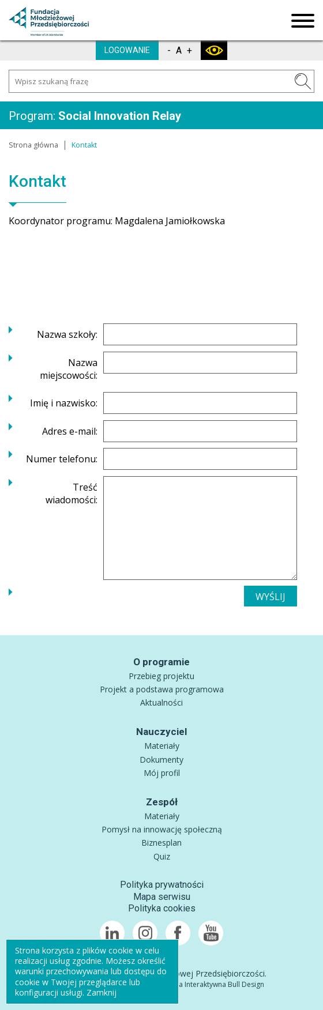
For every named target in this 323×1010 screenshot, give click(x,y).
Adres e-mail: (69, 431)
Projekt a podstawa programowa (162, 689)
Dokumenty (161, 759)
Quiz (161, 856)
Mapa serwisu (161, 896)
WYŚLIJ (271, 596)
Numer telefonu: (61, 459)
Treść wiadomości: (71, 493)
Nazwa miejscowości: (68, 369)
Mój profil (162, 772)
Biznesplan (161, 842)
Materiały (161, 745)
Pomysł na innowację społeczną (162, 829)
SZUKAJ (303, 81)
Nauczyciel (161, 731)
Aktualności (161, 702)
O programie (161, 662)
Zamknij (102, 992)
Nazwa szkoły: (67, 334)
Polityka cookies (162, 908)
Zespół (162, 802)
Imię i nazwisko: (63, 403)
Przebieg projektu (161, 675)
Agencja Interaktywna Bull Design (210, 984)
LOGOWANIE (127, 50)
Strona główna (33, 145)
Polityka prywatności (162, 884)
